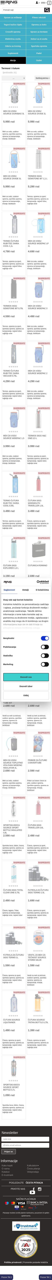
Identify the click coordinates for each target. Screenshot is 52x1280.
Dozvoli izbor (26, 686)
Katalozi (6, 1172)
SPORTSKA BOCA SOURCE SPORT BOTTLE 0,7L (11, 1087)
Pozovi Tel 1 (45, 1277)
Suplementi (13, 53)
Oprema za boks (38, 25)
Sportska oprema (39, 46)
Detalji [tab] (25, 590)
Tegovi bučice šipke (13, 25)
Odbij (26, 695)
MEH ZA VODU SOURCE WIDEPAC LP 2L (38, 243)
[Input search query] (23, 10)
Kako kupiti (7, 1165)
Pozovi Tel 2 (6, 1277)
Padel (39, 53)
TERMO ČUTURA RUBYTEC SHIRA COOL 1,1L (11, 243)
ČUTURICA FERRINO (37, 565)
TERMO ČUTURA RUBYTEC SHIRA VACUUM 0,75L (11, 373)
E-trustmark (7, 1175)
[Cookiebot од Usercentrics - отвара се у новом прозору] (37, 582)
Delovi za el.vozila (39, 39)
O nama (6, 1168)
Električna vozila (13, 39)
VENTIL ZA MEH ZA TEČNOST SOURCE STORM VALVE (37, 957)
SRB (43, 3)
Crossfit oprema (13, 32)
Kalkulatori (33, 1165)
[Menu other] (49, 3)
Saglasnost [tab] (9, 590)
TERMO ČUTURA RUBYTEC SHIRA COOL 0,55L (11, 503)
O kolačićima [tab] (42, 590)
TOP (48, 1269)
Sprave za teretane (39, 32)
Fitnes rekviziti (39, 17)
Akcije (13, 60)
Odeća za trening (13, 46)
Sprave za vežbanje (13, 17)
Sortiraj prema (43, 78)
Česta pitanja (33, 1168)
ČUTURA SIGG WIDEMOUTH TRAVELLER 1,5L (36, 503)
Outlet (39, 60)
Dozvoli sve (26, 677)
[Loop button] (47, 10)
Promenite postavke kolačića (35, 1262)
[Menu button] (2, 2)
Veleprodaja (33, 1172)
